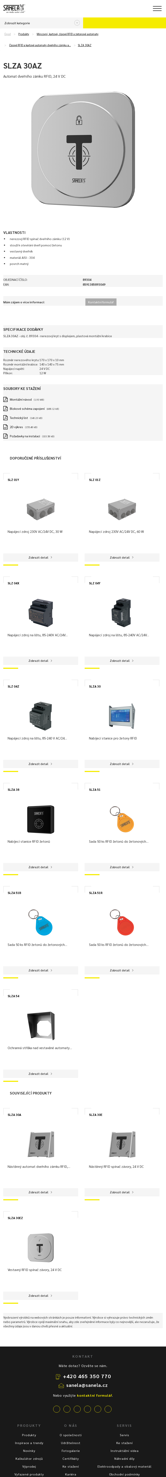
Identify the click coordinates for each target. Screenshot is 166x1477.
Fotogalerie (71, 1451)
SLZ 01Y (13, 480)
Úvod (7, 34)
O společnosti (71, 1435)
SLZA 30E (95, 1115)
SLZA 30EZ (15, 1218)
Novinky (29, 1451)
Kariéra (70, 1474)
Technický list (19, 418)
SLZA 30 (95, 686)
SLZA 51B (14, 893)
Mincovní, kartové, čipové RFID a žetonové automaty (67, 34)
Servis (124, 1435)
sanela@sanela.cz (87, 1385)
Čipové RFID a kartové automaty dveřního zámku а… (40, 45)
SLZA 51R (95, 893)
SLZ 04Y (94, 583)
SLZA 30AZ (84, 45)
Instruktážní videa (124, 1451)
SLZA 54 (13, 996)
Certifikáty (71, 1458)
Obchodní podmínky (124, 1474)
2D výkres (16, 427)
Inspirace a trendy (29, 1443)
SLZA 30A (14, 1115)
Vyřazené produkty (29, 1474)
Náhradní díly (124, 1458)
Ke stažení (71, 1466)
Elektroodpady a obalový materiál (125, 1466)
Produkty (23, 34)
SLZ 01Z (95, 480)
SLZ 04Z (13, 686)
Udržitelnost (70, 1443)
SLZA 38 (13, 789)
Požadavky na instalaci (25, 436)
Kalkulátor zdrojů (29, 1458)
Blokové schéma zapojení (27, 408)
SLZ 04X (13, 583)
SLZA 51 (95, 789)
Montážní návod (21, 399)
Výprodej (29, 1466)
